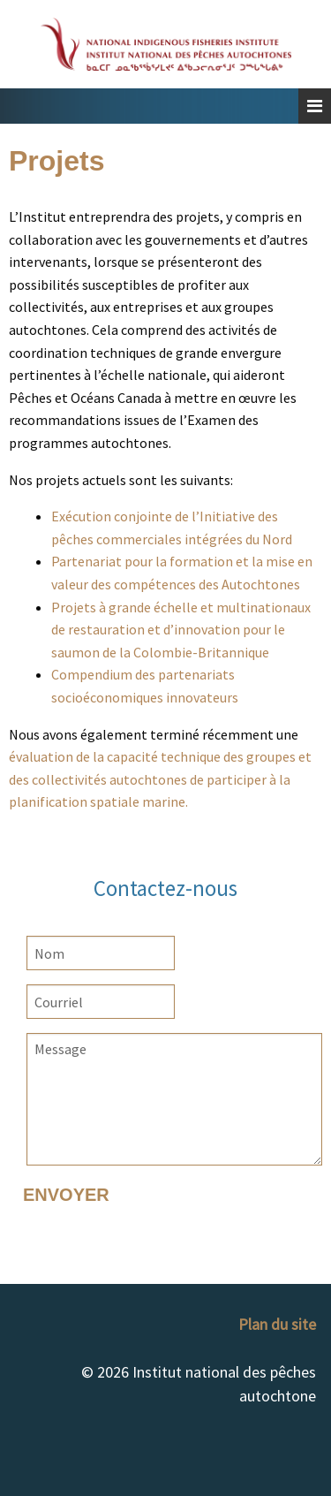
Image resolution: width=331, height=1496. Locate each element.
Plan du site (277, 1324)
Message (174, 1099)
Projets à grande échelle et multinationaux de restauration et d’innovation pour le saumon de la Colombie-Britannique (181, 629)
